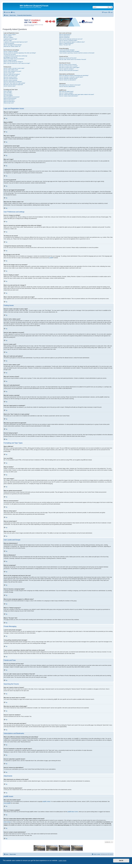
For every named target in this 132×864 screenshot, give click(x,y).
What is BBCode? (8, 91)
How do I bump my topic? (10, 86)
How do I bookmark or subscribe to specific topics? (71, 77)
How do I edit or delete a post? (11, 69)
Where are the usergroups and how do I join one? (71, 39)
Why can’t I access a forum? (10, 77)
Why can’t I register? (8, 37)
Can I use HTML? (8, 92)
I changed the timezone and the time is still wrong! (15, 55)
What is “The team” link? (65, 44)
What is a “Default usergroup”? (66, 43)
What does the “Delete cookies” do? (12, 46)
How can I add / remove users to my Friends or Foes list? (72, 59)
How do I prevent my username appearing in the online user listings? (20, 52)
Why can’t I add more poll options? (12, 74)
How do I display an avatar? (10, 60)
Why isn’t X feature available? (66, 93)
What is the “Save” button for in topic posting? (14, 83)
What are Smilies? (8, 94)
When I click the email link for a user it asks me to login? (17, 63)
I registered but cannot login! (10, 39)
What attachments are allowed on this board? (69, 85)
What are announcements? (10, 98)
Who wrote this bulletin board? (66, 91)
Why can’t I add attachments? (11, 78)
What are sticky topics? (9, 100)
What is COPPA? (8, 36)
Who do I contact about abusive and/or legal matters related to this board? (76, 94)
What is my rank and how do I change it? (13, 61)
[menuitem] (13, 12)
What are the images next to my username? (14, 58)
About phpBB (7, 803)
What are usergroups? (64, 37)
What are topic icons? (9, 102)
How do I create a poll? (9, 72)
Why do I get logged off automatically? (13, 44)
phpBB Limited (46, 801)
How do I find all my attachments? (67, 86)
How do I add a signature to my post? (12, 71)
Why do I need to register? (10, 34)
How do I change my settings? (11, 51)
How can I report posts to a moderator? (13, 81)
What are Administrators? (65, 34)
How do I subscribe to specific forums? (68, 78)
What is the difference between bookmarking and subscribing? (73, 75)
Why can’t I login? (8, 40)
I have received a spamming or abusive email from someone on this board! (76, 52)
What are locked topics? (9, 101)
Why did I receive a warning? (10, 80)
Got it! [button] (121, 860)
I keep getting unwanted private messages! (69, 51)
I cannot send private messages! (66, 49)
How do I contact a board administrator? (68, 95)
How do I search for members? (66, 68)
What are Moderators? (64, 36)
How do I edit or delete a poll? (11, 75)
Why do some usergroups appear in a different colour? (72, 42)
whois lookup (7, 822)
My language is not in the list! (10, 57)
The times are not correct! (10, 54)
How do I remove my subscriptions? (67, 79)
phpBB (51, 257)
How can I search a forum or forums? (68, 64)
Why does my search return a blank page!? (69, 67)
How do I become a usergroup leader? (68, 40)
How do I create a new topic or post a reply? (14, 68)
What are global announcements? (12, 97)
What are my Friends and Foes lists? (67, 58)
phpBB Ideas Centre (73, 811)
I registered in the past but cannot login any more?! (16, 42)
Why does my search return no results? (68, 66)
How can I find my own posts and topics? (68, 70)
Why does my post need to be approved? (13, 84)
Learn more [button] (62, 860)
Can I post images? (8, 95)
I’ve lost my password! (9, 43)
